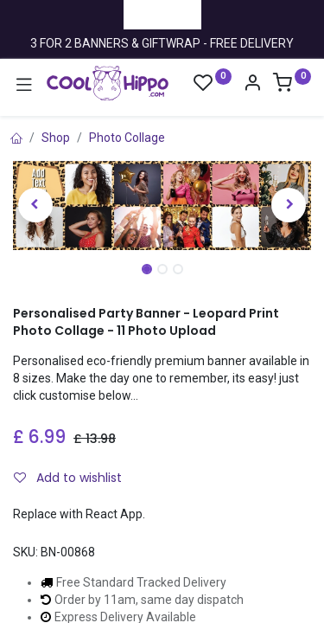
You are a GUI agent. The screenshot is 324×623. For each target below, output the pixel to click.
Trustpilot (162, 14)
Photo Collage (127, 138)
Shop (55, 138)
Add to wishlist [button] (68, 477)
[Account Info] (252, 85)
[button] (35, 205)
